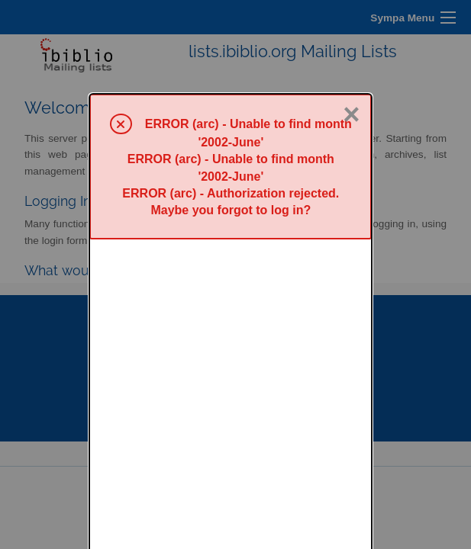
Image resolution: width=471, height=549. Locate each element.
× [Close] (351, 20)
